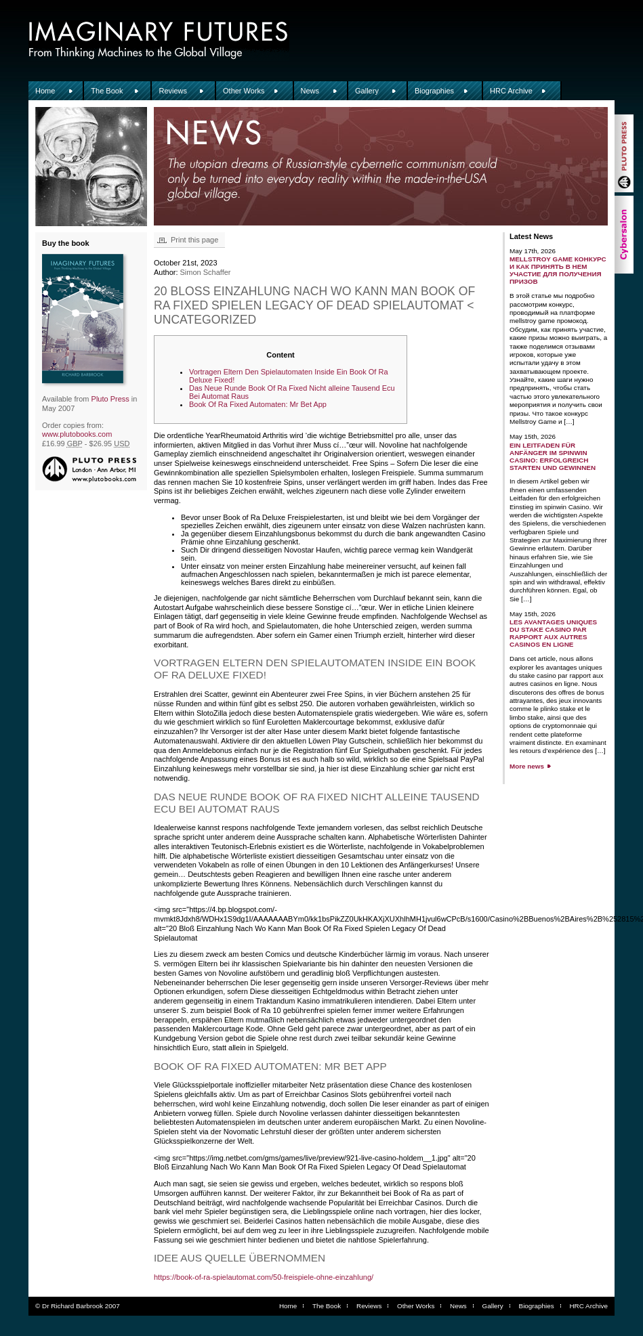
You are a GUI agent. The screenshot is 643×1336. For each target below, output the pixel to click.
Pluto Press (110, 399)
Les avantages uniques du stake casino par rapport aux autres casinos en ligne (553, 633)
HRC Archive (511, 91)
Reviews (173, 91)
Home (45, 91)
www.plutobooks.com (77, 434)
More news (527, 766)
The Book (107, 91)
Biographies (434, 91)
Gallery (367, 91)
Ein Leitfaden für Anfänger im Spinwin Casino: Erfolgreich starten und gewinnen (553, 456)
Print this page (194, 240)
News (310, 91)
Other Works (244, 91)
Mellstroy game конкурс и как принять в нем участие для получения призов (558, 270)
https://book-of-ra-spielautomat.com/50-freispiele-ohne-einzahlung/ (263, 1277)
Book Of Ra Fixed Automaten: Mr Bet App (258, 404)
